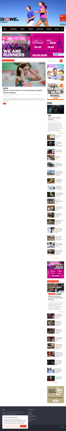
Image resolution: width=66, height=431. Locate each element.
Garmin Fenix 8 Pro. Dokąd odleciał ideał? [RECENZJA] (58, 215)
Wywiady (49, 29)
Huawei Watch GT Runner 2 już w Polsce (58, 157)
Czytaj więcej (60, 132)
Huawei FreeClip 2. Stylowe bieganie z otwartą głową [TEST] (58, 187)
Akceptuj (23, 426)
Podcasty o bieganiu (53, 281)
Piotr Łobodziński (27, 94)
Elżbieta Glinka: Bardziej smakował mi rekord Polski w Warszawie (55, 298)
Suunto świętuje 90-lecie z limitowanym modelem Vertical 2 (58, 180)
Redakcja (13, 94)
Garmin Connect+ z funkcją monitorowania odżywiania (59, 208)
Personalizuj (7, 426)
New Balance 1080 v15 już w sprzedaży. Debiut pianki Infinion (59, 194)
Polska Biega (5, 88)
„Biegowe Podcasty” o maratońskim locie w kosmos (59, 339)
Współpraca (30, 414)
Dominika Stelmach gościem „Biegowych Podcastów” (58, 316)
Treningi (30, 29)
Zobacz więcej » (56, 257)
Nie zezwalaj (15, 426)
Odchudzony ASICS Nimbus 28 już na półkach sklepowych (58, 238)
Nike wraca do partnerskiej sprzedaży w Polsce (59, 201)
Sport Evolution (33, 94)
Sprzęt (23, 29)
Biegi (5, 29)
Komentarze (39, 29)
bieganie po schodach (20, 94)
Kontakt (57, 29)
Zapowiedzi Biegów (8, 96)
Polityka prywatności (32, 419)
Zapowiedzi (13, 29)
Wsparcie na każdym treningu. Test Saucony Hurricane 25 (59, 244)
